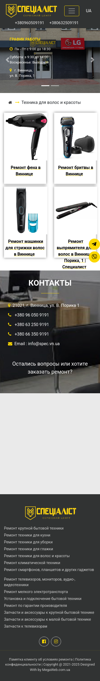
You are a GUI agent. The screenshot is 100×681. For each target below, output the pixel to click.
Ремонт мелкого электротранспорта (36, 592)
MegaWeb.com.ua (56, 670)
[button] (7, 60)
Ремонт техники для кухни (27, 535)
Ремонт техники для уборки (28, 542)
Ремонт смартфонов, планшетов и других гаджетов (49, 570)
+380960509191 (30, 22)
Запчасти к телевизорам (25, 626)
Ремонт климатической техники (32, 563)
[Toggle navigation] (71, 11)
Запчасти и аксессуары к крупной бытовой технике (49, 612)
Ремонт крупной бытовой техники (33, 528)
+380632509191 (64, 22)
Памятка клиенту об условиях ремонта (41, 659)
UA (88, 10)
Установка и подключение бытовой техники (42, 599)
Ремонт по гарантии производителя (35, 605)
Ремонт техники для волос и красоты (37, 556)
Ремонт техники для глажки (28, 549)
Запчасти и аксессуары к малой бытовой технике (47, 619)
